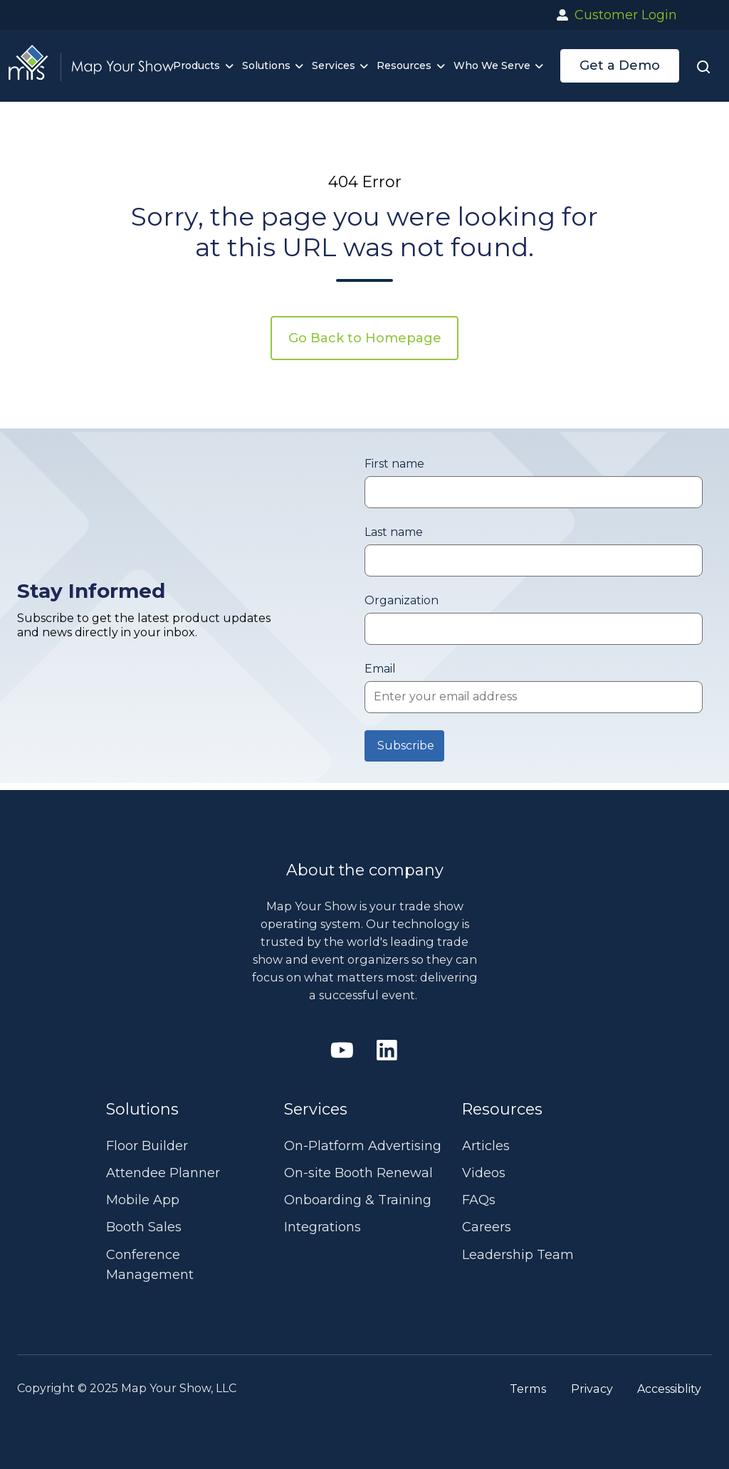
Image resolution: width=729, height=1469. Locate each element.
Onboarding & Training (357, 1200)
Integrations (322, 1227)
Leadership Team (518, 1255)
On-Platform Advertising (362, 1146)
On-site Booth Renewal (358, 1173)
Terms (528, 1388)
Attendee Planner (163, 1173)
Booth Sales (144, 1227)
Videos (483, 1173)
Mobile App (142, 1200)
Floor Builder (147, 1146)
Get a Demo (619, 65)
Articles (486, 1146)
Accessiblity (669, 1388)
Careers (486, 1227)
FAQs (478, 1200)
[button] (703, 66)
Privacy (592, 1388)
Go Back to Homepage (364, 338)
